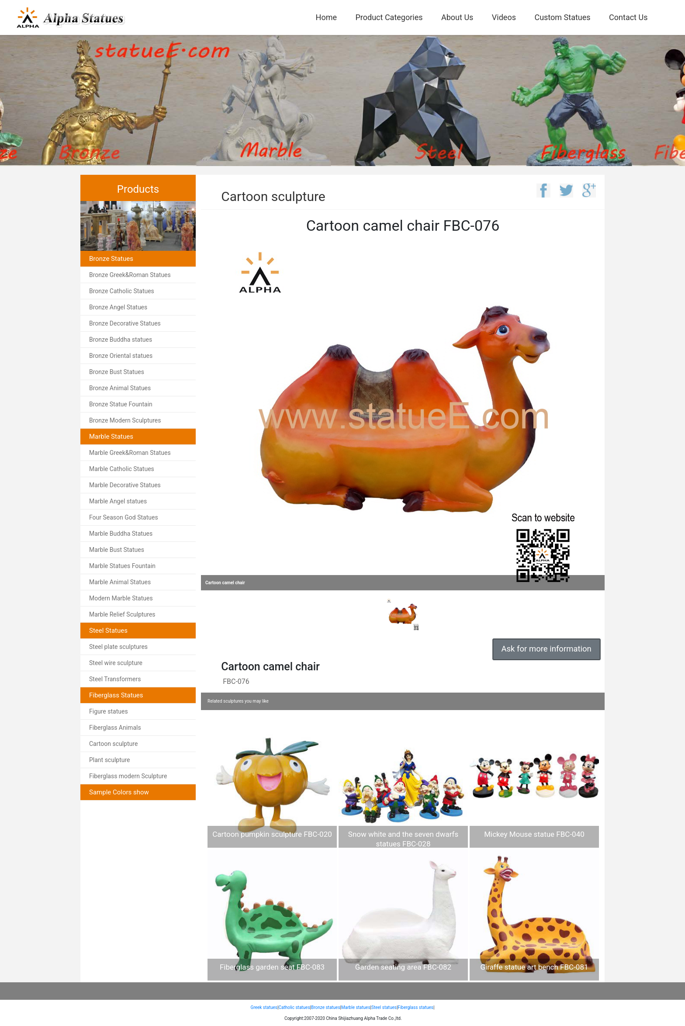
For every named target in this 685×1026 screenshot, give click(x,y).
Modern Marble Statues (121, 598)
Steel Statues (108, 630)
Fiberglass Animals (115, 727)
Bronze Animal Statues (120, 388)
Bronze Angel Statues (118, 307)
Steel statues (384, 1007)
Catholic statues (294, 1007)
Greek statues (264, 1007)
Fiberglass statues (415, 1007)
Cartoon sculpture (113, 743)
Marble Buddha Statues (120, 533)
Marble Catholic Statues (121, 468)
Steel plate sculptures (118, 646)
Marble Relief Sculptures (122, 614)
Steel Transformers (115, 679)
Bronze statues (325, 1007)
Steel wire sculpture (115, 662)
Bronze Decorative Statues (125, 323)
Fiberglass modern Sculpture (128, 776)
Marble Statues (111, 436)
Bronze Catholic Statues (121, 291)
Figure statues (108, 711)
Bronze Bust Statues (116, 371)
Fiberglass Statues (116, 695)
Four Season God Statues (123, 517)
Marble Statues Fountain (122, 565)
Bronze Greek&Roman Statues (130, 274)
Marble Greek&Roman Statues (130, 452)
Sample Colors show (119, 792)
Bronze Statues (111, 259)
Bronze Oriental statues (120, 355)
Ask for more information (547, 649)
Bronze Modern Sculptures (125, 420)
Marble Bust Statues (116, 549)
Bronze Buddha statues (120, 339)
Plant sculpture (109, 759)
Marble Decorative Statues (125, 485)
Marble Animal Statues (120, 582)
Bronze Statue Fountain (120, 404)
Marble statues (355, 1007)
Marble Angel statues (118, 501)
